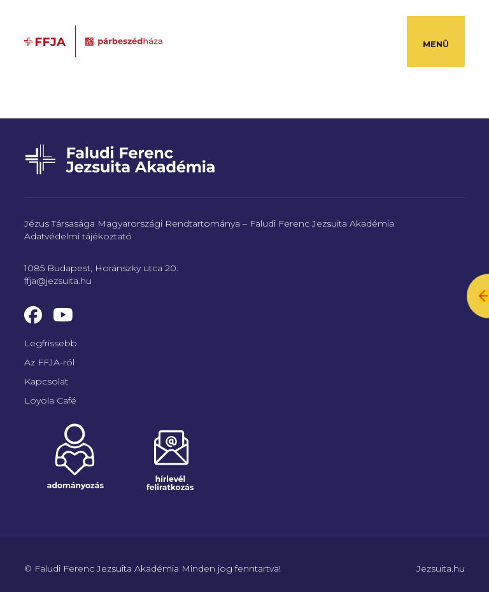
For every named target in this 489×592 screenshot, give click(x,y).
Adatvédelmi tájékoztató (78, 236)
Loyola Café (50, 400)
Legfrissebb (50, 343)
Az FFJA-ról (49, 362)
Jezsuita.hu (440, 568)
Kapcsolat (46, 381)
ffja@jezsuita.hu (58, 280)
